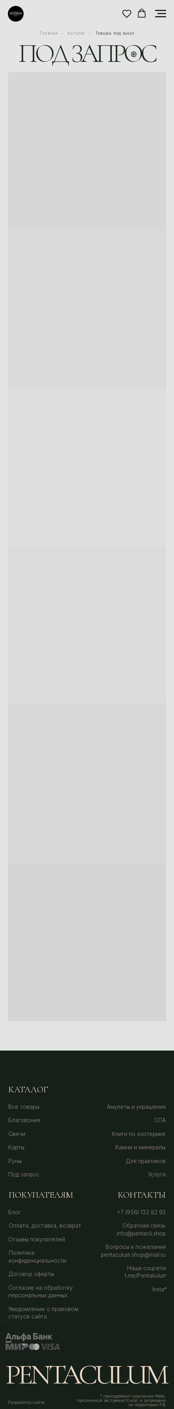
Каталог (76, 33)
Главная (49, 33)
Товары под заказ (114, 33)
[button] (126, 13)
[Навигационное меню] (160, 14)
